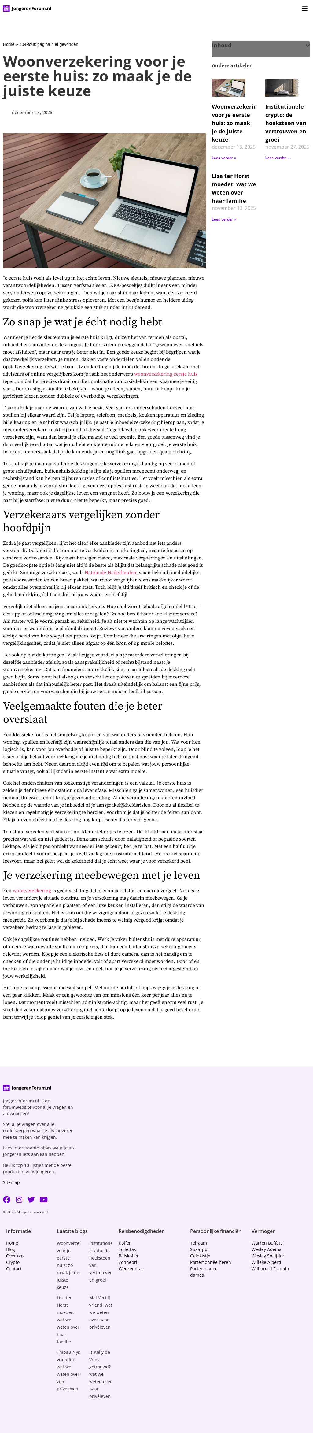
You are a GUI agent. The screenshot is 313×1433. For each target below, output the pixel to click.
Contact (14, 1269)
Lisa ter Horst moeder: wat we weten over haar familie (68, 1320)
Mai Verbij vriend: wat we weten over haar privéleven (100, 1312)
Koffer (125, 1243)
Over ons (15, 1256)
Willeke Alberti (266, 1262)
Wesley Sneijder (268, 1256)
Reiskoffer (129, 1256)
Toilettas (127, 1249)
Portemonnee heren (210, 1262)
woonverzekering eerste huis (165, 374)
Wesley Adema (267, 1249)
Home (8, 44)
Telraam (198, 1243)
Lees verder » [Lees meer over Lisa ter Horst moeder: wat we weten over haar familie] (224, 219)
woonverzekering (32, 891)
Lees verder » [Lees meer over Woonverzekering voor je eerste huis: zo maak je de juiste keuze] (224, 158)
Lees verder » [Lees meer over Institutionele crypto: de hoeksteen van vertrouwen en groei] (277, 158)
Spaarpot (199, 1249)
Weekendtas (131, 1269)
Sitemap (11, 1182)
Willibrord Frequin (270, 1269)
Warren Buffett (267, 1243)
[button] (305, 8)
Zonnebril (128, 1262)
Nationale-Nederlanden (110, 573)
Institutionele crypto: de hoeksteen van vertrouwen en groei (285, 123)
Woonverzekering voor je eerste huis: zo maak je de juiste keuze (236, 123)
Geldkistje (200, 1256)
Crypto (13, 1262)
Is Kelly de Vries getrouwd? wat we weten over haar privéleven (100, 1374)
